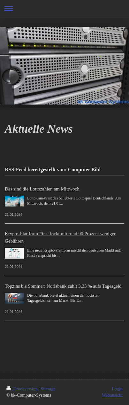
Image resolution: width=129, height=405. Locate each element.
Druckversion (22, 388)
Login (117, 388)
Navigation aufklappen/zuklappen (64, 8)
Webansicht (112, 395)
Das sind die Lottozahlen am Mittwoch (42, 188)
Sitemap (48, 388)
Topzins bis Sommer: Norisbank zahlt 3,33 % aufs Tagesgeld (63, 286)
